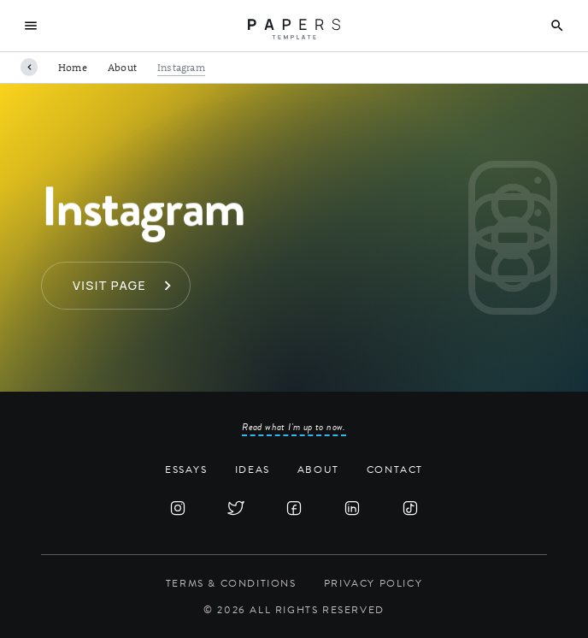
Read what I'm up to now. (294, 426)
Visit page (109, 285)
